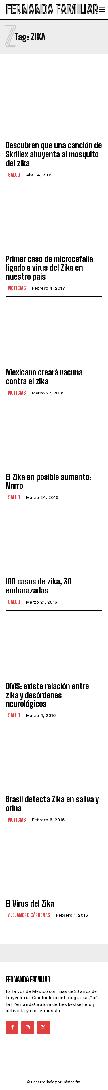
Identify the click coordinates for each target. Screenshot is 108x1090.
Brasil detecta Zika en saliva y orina (52, 803)
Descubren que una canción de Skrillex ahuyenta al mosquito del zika (54, 154)
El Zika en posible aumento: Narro (48, 481)
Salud (14, 174)
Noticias (17, 288)
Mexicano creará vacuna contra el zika (44, 376)
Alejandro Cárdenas (29, 915)
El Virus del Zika (30, 903)
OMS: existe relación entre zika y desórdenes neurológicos (47, 695)
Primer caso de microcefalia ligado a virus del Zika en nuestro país (49, 268)
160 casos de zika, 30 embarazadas (39, 585)
